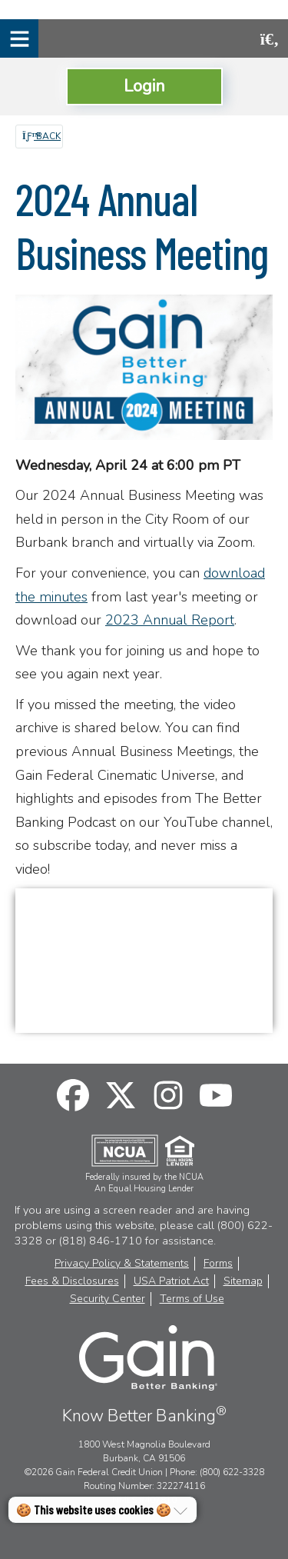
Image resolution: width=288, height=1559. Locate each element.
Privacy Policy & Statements (122, 1263)
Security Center (107, 1299)
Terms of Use (192, 1299)
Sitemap (243, 1281)
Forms (218, 1263)
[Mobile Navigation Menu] (19, 38)
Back (41, 136)
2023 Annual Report (169, 620)
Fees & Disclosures (72, 1281)
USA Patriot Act (171, 1281)
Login (144, 86)
